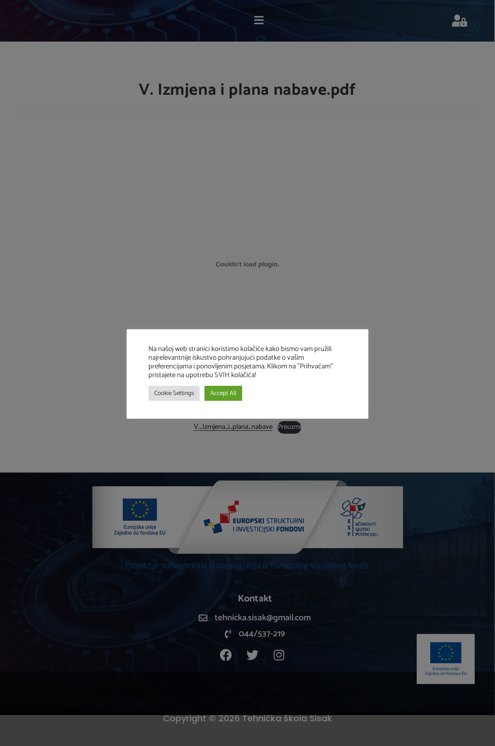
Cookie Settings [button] (174, 393)
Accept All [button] (223, 393)
